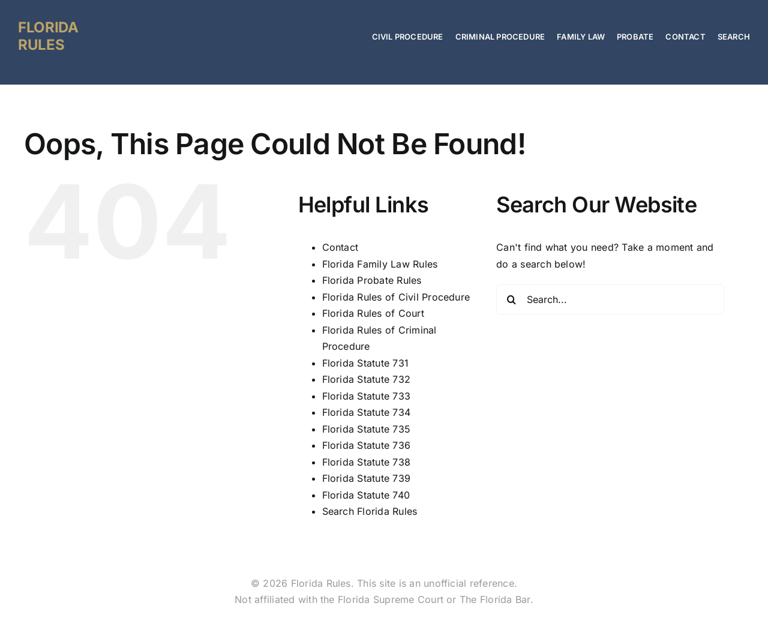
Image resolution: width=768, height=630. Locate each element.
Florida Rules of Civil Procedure (396, 297)
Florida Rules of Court (373, 313)
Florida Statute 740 (366, 495)
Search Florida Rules (370, 511)
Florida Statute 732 (366, 379)
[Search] (511, 299)
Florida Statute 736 (366, 445)
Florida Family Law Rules (380, 264)
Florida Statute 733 (366, 396)
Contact (340, 247)
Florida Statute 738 (366, 462)
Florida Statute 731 (365, 363)
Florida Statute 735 (366, 429)
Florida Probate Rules (372, 280)
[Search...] (610, 299)
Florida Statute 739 (366, 478)
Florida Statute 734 (366, 412)
